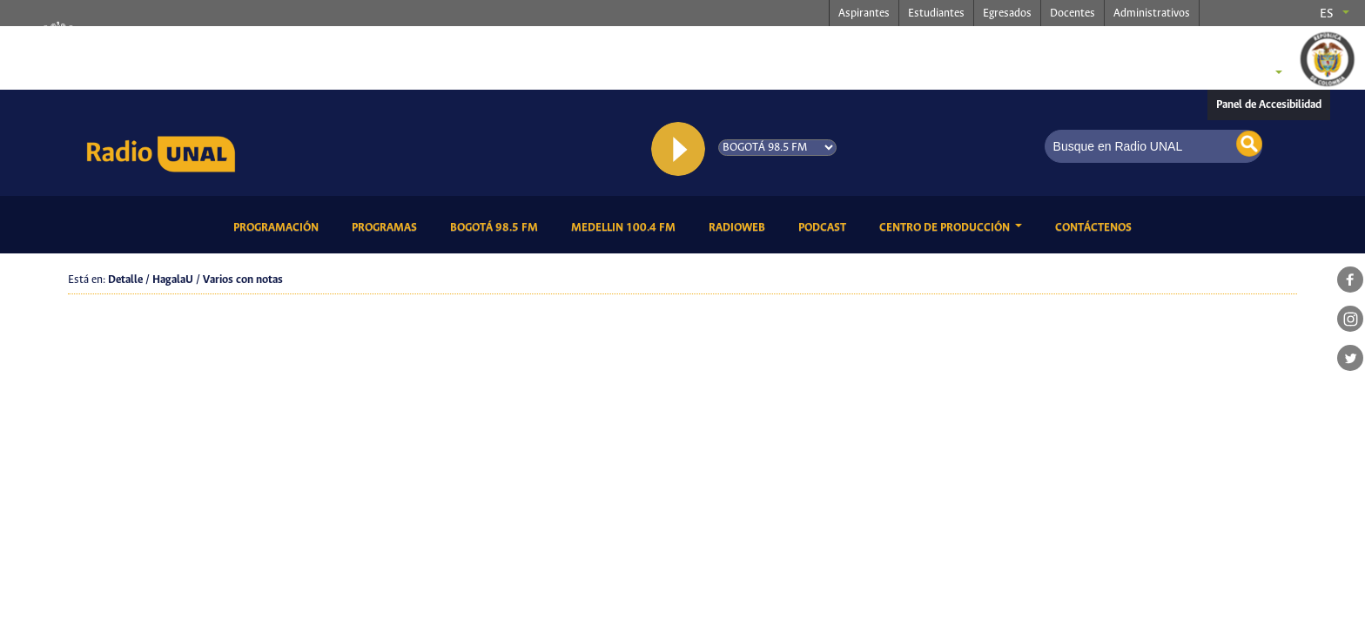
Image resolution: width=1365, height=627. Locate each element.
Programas (387, 226)
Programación (279, 226)
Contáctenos (1096, 226)
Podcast (825, 226)
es (1327, 14)
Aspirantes (864, 13)
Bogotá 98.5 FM (497, 226)
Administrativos (1151, 13)
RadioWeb (740, 226)
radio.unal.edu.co (307, 44)
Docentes (1072, 13)
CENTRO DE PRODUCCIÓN (945, 227)
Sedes (1247, 74)
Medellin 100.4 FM (626, 226)
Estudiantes (936, 13)
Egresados (1007, 13)
